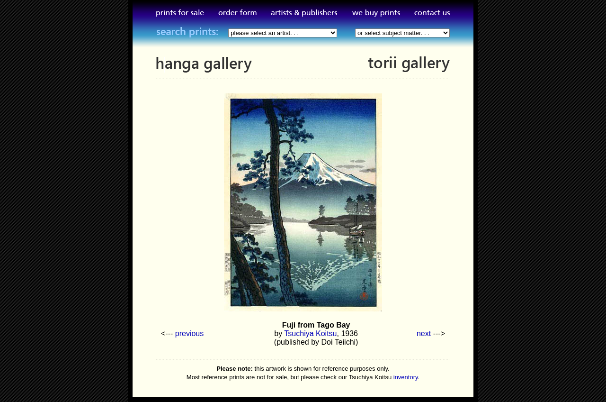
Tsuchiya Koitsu (310, 333)
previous (189, 333)
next (424, 333)
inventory (405, 377)
